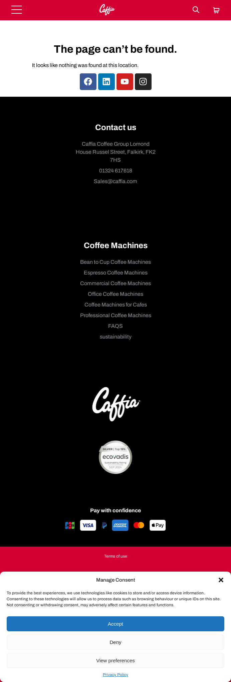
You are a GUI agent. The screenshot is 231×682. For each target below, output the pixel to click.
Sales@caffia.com (115, 181)
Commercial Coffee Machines (115, 283)
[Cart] (216, 11)
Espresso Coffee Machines (116, 272)
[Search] (196, 10)
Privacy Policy (115, 674)
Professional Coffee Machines (115, 315)
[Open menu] (16, 10)
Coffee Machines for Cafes (115, 304)
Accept (115, 624)
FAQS (115, 326)
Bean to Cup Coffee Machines (115, 262)
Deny (115, 642)
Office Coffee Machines (115, 294)
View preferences (115, 660)
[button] (221, 580)
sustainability (116, 336)
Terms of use (115, 556)
